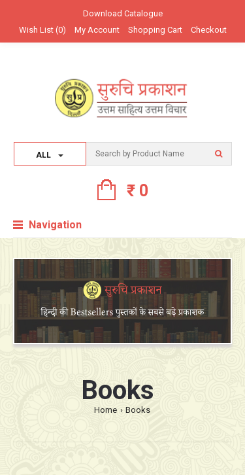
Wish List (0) (42, 30)
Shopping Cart (155, 30)
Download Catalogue (123, 13)
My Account (97, 30)
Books (137, 410)
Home (105, 410)
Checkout (209, 30)
